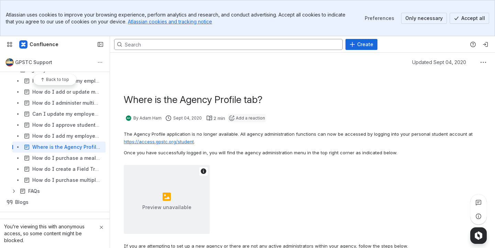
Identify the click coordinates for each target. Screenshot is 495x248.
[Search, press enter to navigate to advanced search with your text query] (228, 44)
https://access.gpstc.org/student (159, 141)
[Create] (361, 44)
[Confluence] (39, 44)
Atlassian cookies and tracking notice (170, 21)
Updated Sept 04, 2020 (439, 62)
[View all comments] (478, 202)
